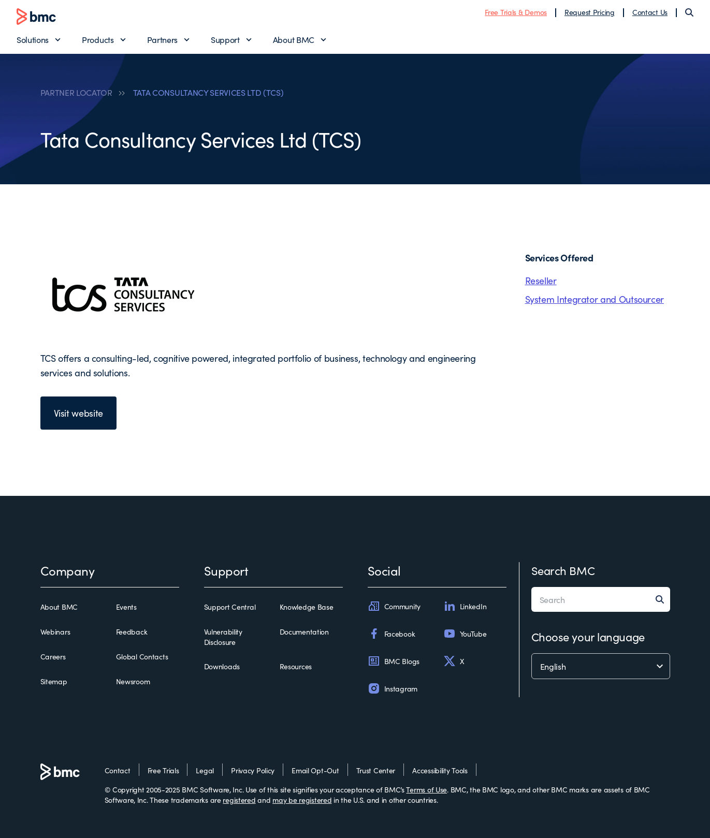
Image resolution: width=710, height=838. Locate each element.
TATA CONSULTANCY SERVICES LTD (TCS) (208, 92)
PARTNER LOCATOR (76, 92)
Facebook (391, 633)
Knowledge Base (307, 606)
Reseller (541, 280)
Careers (53, 656)
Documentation (304, 631)
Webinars (55, 631)
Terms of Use (426, 789)
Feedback (132, 631)
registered (239, 800)
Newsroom (133, 681)
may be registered (301, 800)
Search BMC (563, 570)
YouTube (465, 633)
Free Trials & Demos (516, 12)
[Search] (689, 12)
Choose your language (588, 636)
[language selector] (600, 666)
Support (225, 39)
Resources (296, 666)
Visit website (78, 412)
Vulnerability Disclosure (223, 636)
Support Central (230, 606)
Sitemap (53, 681)
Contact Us (650, 12)
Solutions (33, 39)
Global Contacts (142, 656)
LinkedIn (465, 606)
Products (97, 39)
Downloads (222, 666)
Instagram (392, 688)
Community (394, 606)
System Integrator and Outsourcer (594, 298)
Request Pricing (589, 12)
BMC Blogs (393, 661)
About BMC (293, 39)
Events (126, 606)
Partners (162, 39)
